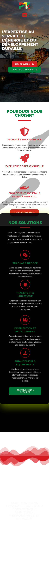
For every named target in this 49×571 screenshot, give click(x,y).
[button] (24, 15)
